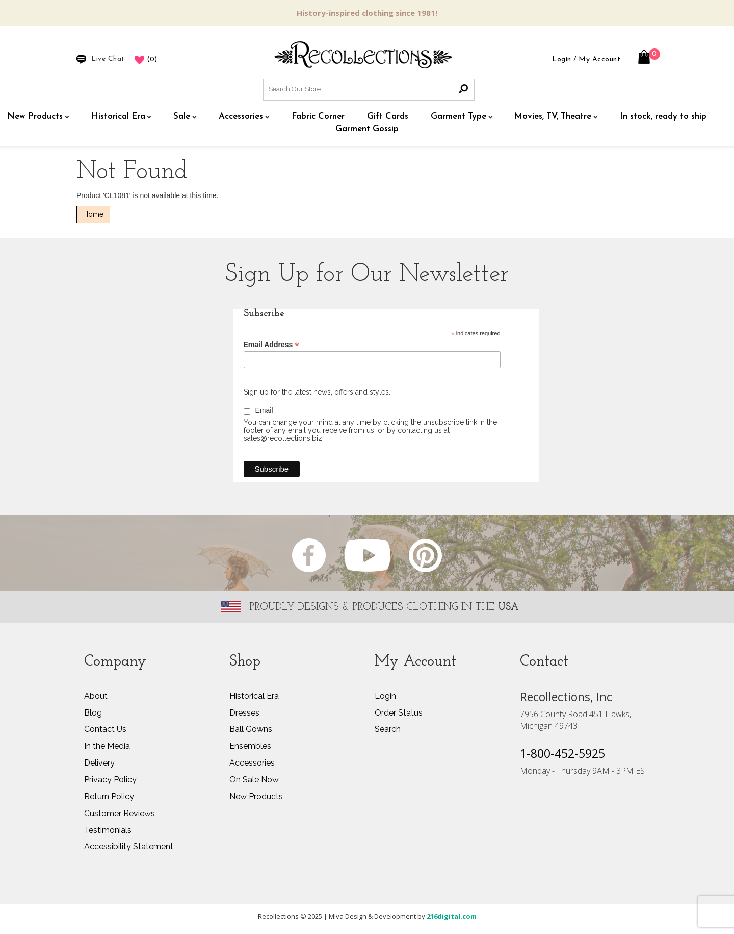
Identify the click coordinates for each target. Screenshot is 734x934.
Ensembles (250, 746)
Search (388, 729)
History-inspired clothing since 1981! (367, 13)
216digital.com (452, 916)
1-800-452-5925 (562, 752)
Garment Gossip (367, 129)
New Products (35, 116)
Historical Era (118, 116)
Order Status (399, 713)
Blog (93, 713)
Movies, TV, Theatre (552, 116)
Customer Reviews (119, 813)
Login (561, 59)
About (96, 696)
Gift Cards (387, 116)
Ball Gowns (250, 729)
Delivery (99, 763)
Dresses (244, 713)
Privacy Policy (110, 779)
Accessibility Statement (128, 846)
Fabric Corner (318, 116)
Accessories (241, 116)
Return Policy (109, 796)
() (146, 59)
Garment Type (458, 116)
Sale (181, 116)
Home (93, 214)
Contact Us (105, 729)
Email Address (271, 345)
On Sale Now (254, 779)
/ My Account (596, 59)
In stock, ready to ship (663, 116)
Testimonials (108, 830)
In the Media (107, 746)
